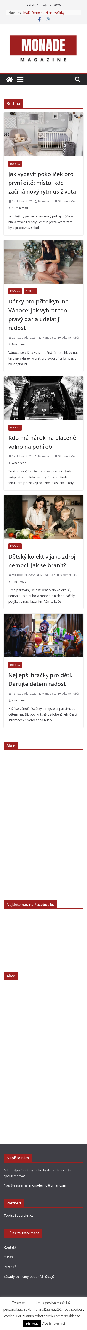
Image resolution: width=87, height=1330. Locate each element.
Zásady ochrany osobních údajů (29, 1276)
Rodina (15, 164)
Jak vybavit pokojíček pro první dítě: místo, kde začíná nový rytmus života (42, 182)
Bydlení (30, 291)
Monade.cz (45, 201)
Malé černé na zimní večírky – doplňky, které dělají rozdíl (45, 14)
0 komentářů (64, 201)
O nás (8, 1257)
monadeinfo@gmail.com (47, 1185)
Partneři (10, 1266)
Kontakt (10, 1247)
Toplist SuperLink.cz (18, 1215)
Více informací (53, 1323)
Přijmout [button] (32, 1323)
